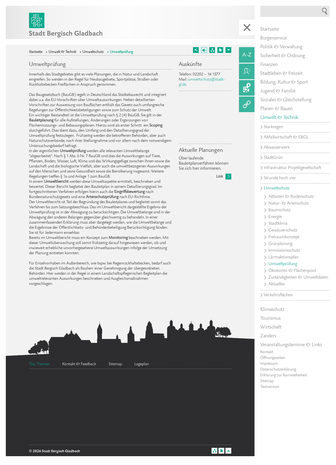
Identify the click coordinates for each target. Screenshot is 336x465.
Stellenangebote (67, 437)
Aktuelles (276, 284)
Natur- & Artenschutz (288, 203)
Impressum (269, 364)
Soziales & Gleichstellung (285, 100)
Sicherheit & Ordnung (282, 56)
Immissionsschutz (284, 250)
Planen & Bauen (276, 108)
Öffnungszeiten (272, 358)
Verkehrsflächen (278, 295)
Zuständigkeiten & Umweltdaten (298, 277)
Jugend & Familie (277, 91)
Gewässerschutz (282, 230)
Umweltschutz (93, 52)
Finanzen (269, 64)
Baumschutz (279, 210)
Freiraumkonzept (283, 237)
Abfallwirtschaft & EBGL (286, 137)
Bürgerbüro (201, 384)
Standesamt (134, 388)
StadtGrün (273, 158)
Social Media (61, 386)
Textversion (269, 387)
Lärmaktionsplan (283, 257)
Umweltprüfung (121, 52)
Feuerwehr (206, 410)
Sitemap (267, 381)
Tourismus (270, 318)
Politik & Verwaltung (281, 47)
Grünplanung (280, 244)
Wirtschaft (270, 327)
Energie (275, 217)
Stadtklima (277, 223)
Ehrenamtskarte (118, 428)
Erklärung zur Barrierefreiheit (283, 375)
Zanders (268, 336)
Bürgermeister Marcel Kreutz (187, 428)
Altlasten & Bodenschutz (291, 197)
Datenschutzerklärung (278, 369)
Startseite (35, 52)
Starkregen (273, 127)
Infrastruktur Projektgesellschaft (292, 168)
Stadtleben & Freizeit (281, 73)
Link (219, 177)
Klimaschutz (272, 309)
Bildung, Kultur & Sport (284, 82)
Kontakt (266, 352)
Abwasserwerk (277, 147)
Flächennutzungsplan (134, 400)
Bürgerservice (273, 38)
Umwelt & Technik (62, 52)
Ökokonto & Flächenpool (292, 271)
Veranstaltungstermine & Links (291, 345)
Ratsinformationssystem (61, 428)
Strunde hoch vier (280, 178)
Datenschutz (63, 403)
